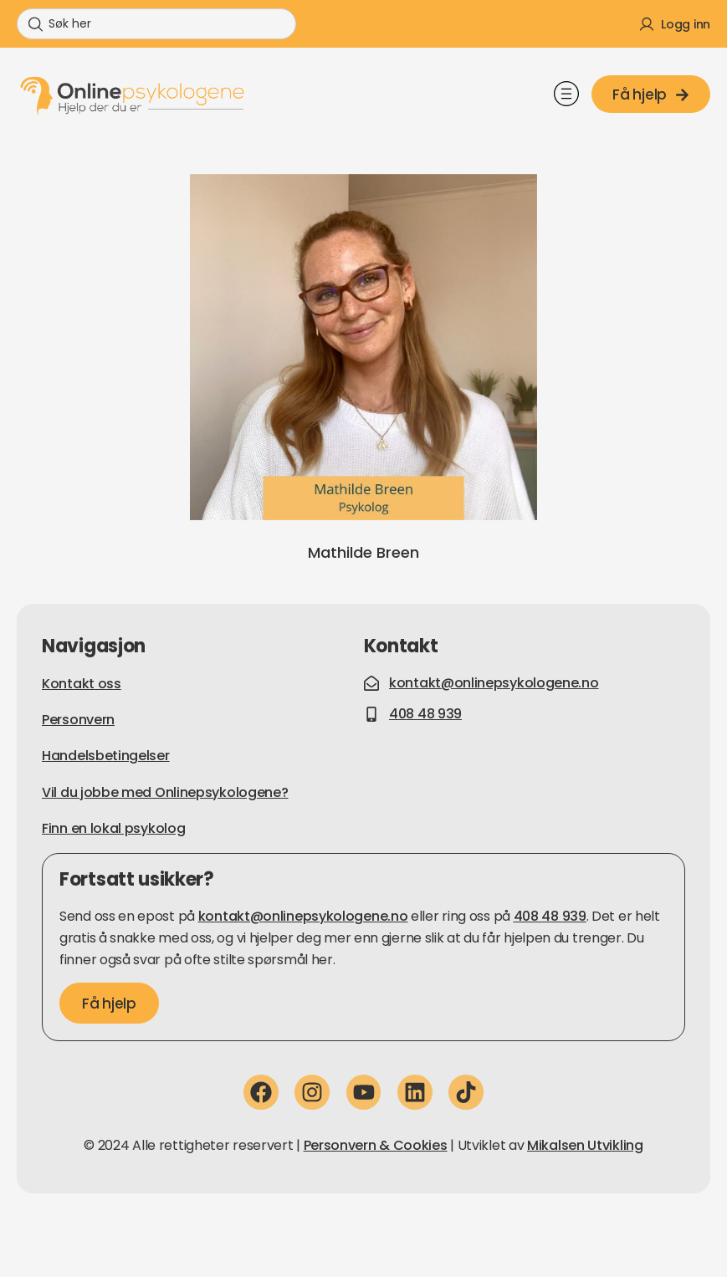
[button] (566, 96)
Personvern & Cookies (376, 1145)
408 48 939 (550, 916)
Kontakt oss (81, 683)
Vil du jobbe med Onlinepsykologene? (165, 792)
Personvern (78, 719)
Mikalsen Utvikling (585, 1145)
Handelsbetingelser (106, 755)
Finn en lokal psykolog (113, 828)
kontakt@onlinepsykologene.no (303, 916)
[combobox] (156, 23)
